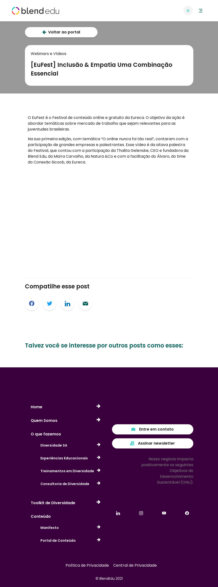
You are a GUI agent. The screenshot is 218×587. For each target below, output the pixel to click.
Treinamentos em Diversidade (70, 471)
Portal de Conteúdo (70, 540)
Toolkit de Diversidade (65, 503)
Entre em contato (152, 429)
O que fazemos (46, 434)
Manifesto (70, 527)
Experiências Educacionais (70, 458)
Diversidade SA (70, 445)
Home (65, 407)
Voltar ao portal (61, 32)
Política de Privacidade (87, 565)
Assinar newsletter (152, 443)
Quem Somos (65, 421)
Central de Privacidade (135, 565)
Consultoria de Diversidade (70, 484)
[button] (200, 11)
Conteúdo (41, 516)
